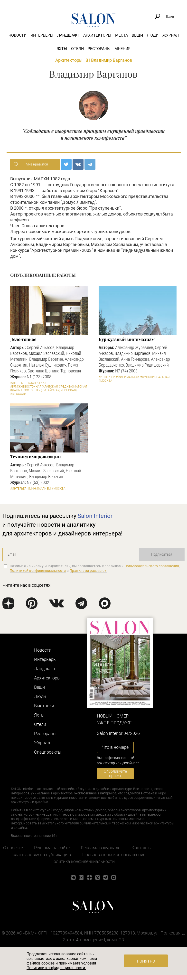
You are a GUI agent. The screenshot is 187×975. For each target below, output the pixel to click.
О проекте (13, 847)
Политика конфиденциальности (82, 861)
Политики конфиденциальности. (56, 967)
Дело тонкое (23, 339)
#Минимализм (127, 377)
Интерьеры (41, 35)
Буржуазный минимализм (127, 339)
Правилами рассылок (88, 571)
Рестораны (99, 48)
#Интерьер (18, 382)
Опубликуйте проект (115, 773)
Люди (153, 35)
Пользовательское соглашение (113, 854)
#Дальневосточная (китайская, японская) (43, 390)
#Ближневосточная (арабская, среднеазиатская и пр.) (52, 386)
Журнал (170, 35)
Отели (77, 48)
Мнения (122, 48)
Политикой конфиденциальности (38, 571)
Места (121, 35)
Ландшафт (68, 35)
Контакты (141, 847)
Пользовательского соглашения (151, 566)
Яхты (61, 48)
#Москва (105, 380)
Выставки (44, 705)
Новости (18, 35)
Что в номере (115, 747)
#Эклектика (37, 382)
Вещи (137, 35)
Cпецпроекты (47, 752)
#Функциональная (154, 377)
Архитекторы (97, 35)
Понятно (146, 961)
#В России (18, 393)
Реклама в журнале (100, 847)
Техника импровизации (35, 457)
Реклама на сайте (52, 847)
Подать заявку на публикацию (40, 854)
